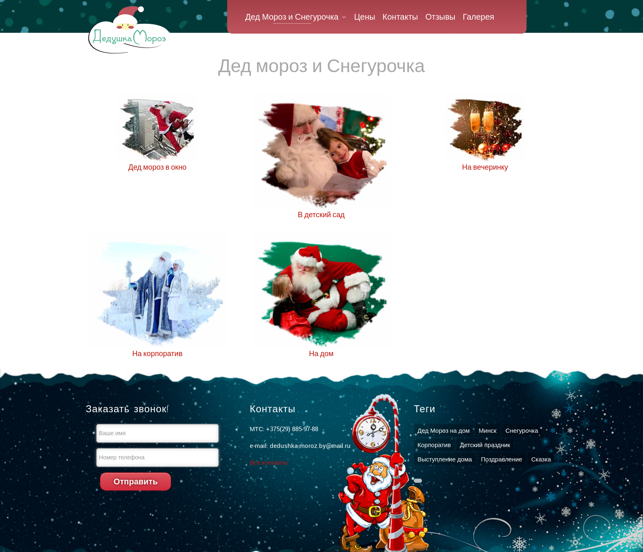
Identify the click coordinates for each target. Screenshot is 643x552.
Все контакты (269, 462)
